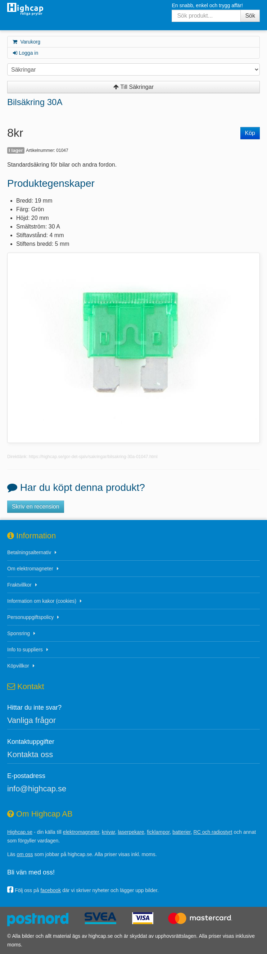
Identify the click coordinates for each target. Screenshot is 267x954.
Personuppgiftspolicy (30, 617)
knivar (108, 832)
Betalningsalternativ (29, 552)
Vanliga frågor (31, 720)
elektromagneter (81, 832)
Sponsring (18, 633)
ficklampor (158, 832)
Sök (250, 16)
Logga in (25, 53)
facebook (50, 890)
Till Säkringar (133, 87)
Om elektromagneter (30, 568)
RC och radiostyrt (213, 832)
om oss (25, 854)
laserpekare (131, 832)
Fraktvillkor (19, 585)
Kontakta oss (30, 754)
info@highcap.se (36, 788)
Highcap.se (19, 832)
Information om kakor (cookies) (41, 601)
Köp (250, 133)
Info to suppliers (25, 649)
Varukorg (26, 42)
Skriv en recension (35, 506)
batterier (181, 832)
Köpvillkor (18, 666)
